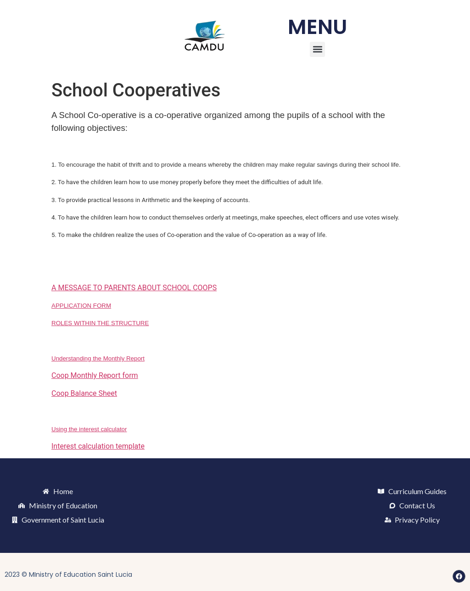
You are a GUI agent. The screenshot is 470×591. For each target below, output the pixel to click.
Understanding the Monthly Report (98, 358)
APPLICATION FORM (81, 305)
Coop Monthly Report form (94, 375)
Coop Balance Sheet (84, 393)
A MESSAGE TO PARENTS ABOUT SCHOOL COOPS (134, 287)
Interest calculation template (98, 446)
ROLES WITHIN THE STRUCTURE (100, 323)
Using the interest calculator (89, 429)
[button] (317, 49)
